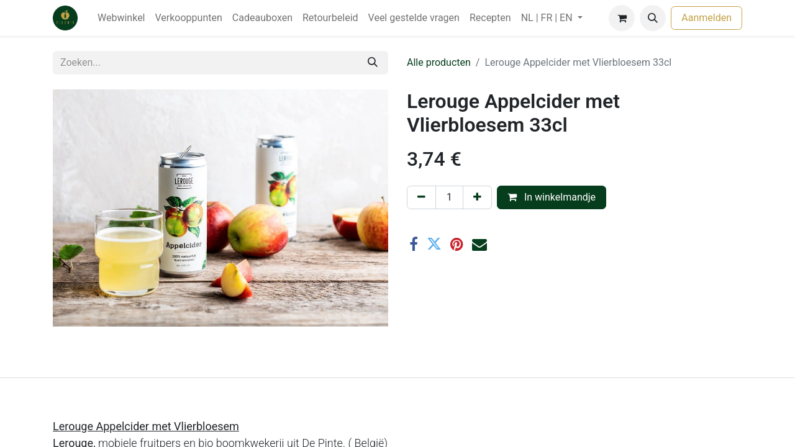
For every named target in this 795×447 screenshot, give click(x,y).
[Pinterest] (456, 244)
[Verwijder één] (421, 197)
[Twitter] (434, 244)
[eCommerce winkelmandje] (622, 18)
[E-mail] (479, 244)
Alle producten (439, 62)
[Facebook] (413, 244)
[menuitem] (121, 18)
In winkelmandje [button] (551, 197)
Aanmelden (706, 18)
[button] (653, 18)
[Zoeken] (372, 62)
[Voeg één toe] (477, 197)
